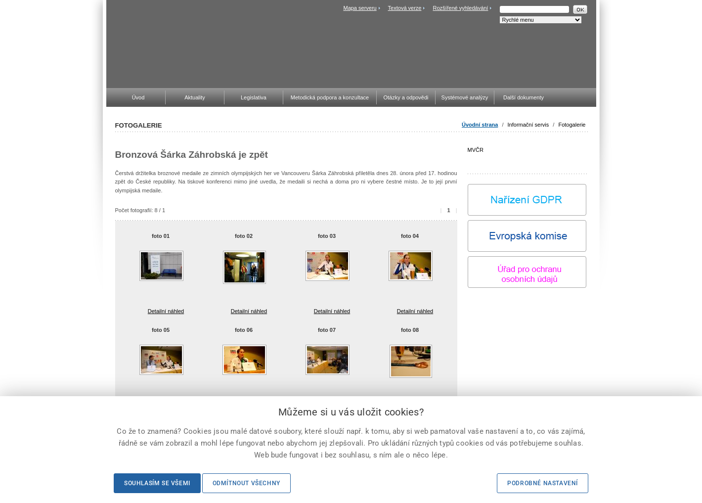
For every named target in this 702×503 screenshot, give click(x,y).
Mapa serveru (359, 8)
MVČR (527, 156)
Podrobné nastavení (542, 483)
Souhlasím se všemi (157, 483)
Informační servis (528, 125)
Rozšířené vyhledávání (460, 8)
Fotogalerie (571, 125)
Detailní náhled (166, 311)
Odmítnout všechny (246, 483)
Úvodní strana (480, 125)
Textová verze (405, 8)
